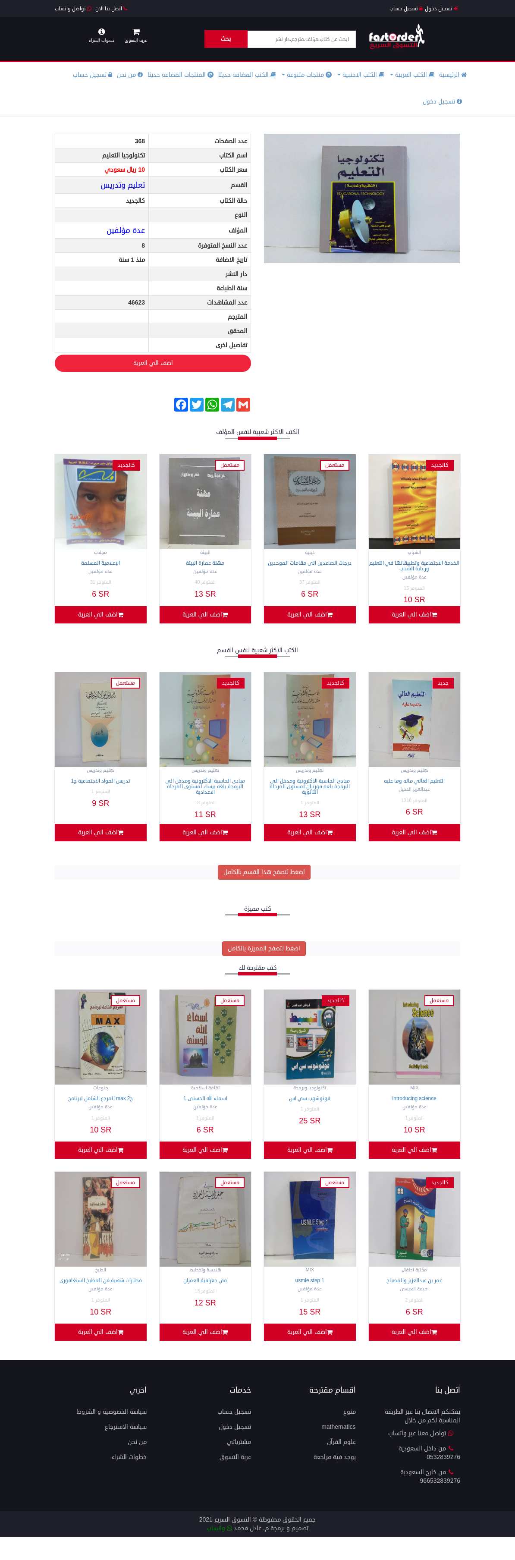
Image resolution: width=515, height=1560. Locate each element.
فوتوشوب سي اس (309, 1110)
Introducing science (414, 1110)
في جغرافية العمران (205, 1298)
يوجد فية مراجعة (335, 1480)
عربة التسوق (235, 1480)
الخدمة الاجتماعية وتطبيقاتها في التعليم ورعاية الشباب (414, 566)
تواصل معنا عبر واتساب (421, 1456)
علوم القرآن (341, 1465)
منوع (349, 1435)
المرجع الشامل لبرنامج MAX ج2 (100, 1110)
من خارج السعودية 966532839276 (430, 1499)
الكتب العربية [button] (412, 75)
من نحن (130, 75)
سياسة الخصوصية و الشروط (112, 1435)
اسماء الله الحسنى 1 (205, 1110)
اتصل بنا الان (111, 9)
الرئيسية (453, 75)
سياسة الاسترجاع (126, 1450)
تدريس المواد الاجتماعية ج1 (100, 786)
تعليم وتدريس (122, 185)
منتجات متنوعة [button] (307, 75)
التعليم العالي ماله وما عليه (414, 786)
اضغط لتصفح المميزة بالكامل (264, 960)
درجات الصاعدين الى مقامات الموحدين (310, 563)
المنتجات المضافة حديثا (181, 75)
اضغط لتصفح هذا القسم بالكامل (264, 883)
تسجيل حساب (406, 9)
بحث (226, 39)
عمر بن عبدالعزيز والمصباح (414, 1298)
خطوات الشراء (129, 1480)
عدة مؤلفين (126, 230)
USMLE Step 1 (309, 1298)
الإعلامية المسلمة (100, 563)
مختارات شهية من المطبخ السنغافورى (101, 1298)
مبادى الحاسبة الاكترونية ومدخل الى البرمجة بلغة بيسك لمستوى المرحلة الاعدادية (205, 792)
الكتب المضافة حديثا (247, 75)
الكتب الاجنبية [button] (360, 75)
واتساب (219, 1551)
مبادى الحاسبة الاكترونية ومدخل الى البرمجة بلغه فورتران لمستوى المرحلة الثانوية (310, 792)
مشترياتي (239, 1465)
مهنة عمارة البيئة (205, 563)
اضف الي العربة (114, 363)
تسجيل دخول (441, 9)
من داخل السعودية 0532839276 (429, 1475)
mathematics (338, 1450)
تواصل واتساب (73, 9)
